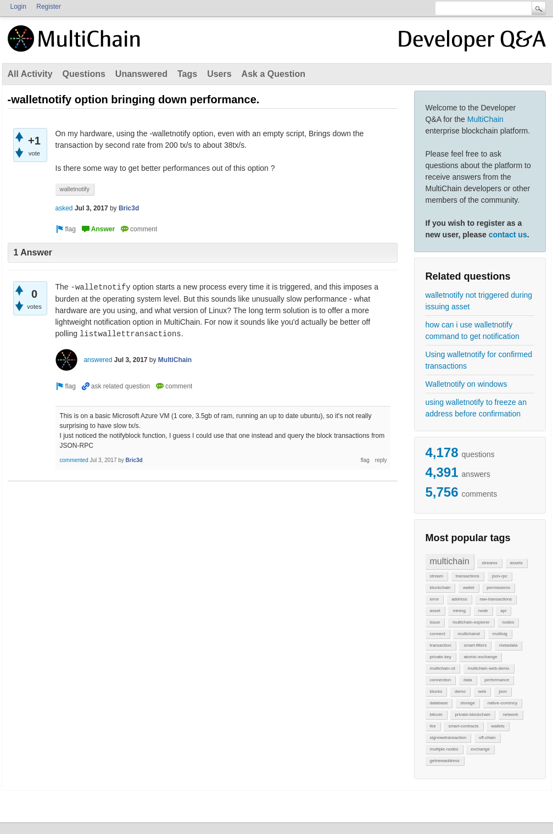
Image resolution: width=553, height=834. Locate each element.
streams (489, 562)
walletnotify (75, 189)
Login (18, 6)
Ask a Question (273, 74)
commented (74, 460)
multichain (450, 561)
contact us (508, 234)
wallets (497, 726)
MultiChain (485, 119)
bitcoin (436, 714)
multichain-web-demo (489, 668)
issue (435, 622)
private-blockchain (472, 714)
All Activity (30, 74)
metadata (508, 645)
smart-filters (475, 645)
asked (64, 208)
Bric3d (129, 208)
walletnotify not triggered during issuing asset (479, 301)
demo (460, 691)
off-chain (487, 737)
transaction (440, 645)
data (467, 679)
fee (433, 726)
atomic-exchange (480, 656)
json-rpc (499, 576)
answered (97, 360)
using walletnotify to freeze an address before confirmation (476, 408)
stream (436, 576)
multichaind (468, 633)
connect (437, 633)
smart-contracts (463, 726)
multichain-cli (442, 668)
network (510, 714)
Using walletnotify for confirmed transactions (479, 360)
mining (459, 610)
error (434, 599)
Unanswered (141, 74)
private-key (440, 656)
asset (435, 610)
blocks (436, 691)
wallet (468, 587)
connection (440, 679)
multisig (500, 633)
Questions (84, 74)
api (503, 610)
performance (496, 679)
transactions (467, 576)
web (482, 691)
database (439, 702)
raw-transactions (495, 599)
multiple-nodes (444, 749)
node (483, 610)
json (503, 691)
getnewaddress (445, 760)
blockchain (440, 587)
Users (219, 74)
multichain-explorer (471, 622)
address (459, 599)
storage (467, 702)
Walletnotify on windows (466, 384)
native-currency (503, 702)
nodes (508, 622)
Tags (187, 74)
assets (516, 562)
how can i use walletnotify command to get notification (473, 330)
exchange (480, 749)
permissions (498, 587)
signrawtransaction (448, 737)
